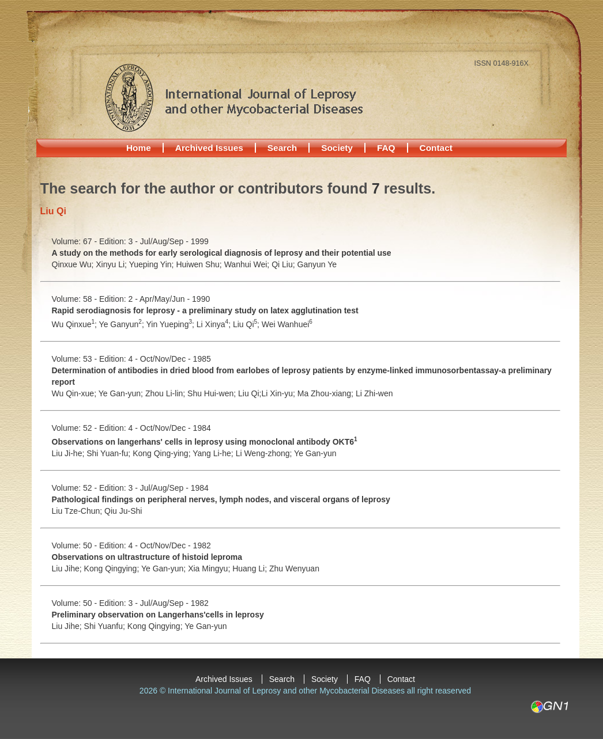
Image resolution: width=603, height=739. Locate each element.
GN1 (549, 707)
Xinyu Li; (112, 264)
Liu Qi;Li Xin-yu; (267, 393)
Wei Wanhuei (287, 324)
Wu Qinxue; (75, 324)
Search (282, 148)
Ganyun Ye (317, 264)
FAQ (386, 148)
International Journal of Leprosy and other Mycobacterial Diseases (233, 97)
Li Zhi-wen (374, 393)
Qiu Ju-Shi (123, 511)
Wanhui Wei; (248, 264)
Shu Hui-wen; (212, 393)
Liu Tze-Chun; (78, 511)
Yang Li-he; (214, 453)
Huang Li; (250, 568)
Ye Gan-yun (315, 453)
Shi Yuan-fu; (109, 453)
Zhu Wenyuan (294, 568)
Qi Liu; (284, 264)
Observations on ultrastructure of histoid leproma (147, 557)
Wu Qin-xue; (75, 393)
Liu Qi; (247, 324)
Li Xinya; (215, 324)
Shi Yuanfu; (105, 626)
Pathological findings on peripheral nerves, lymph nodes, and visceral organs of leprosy (221, 499)
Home (138, 148)
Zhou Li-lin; (166, 393)
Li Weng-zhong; (265, 453)
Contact (436, 148)
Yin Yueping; (171, 324)
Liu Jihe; (68, 568)
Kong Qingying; (112, 568)
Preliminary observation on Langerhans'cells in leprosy (158, 614)
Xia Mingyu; (210, 568)
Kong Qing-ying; (163, 453)
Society (337, 148)
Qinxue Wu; (74, 264)
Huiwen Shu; (200, 264)
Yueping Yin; (152, 264)
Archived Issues (209, 148)
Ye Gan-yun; (122, 393)
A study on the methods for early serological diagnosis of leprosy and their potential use (221, 252)
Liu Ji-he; (69, 453)
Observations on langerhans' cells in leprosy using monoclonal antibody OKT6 (204, 441)
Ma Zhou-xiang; (326, 393)
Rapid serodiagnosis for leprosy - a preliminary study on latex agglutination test (205, 310)
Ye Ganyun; (122, 324)
